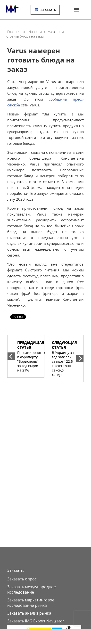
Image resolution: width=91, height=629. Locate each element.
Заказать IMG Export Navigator (35, 621)
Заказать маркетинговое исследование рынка (30, 602)
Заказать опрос (22, 579)
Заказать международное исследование (31, 589)
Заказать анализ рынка (29, 613)
